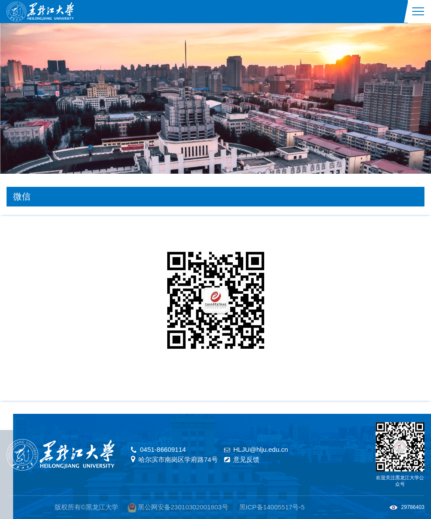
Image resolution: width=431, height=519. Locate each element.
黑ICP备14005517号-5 (272, 507)
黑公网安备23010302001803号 (183, 507)
